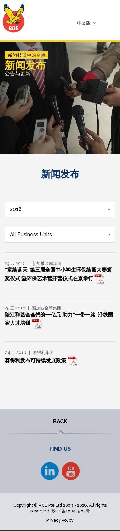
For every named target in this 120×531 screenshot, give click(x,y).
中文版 (84, 23)
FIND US (60, 449)
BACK (60, 421)
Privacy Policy (60, 520)
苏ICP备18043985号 (70, 511)
